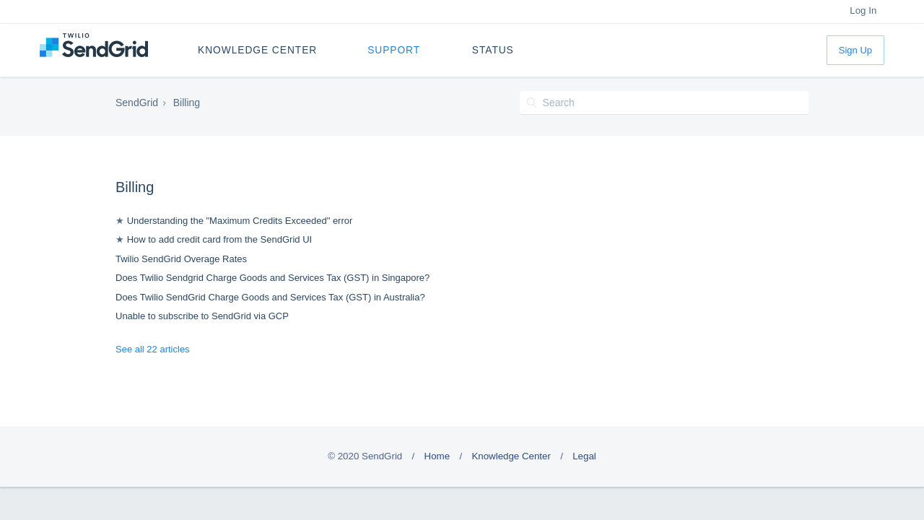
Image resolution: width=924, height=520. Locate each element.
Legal (584, 456)
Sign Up (855, 50)
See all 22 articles (153, 349)
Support (393, 50)
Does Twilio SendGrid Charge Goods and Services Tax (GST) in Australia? (270, 297)
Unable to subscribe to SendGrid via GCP (202, 316)
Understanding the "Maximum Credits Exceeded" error (240, 220)
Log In (863, 10)
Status (493, 50)
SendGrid (137, 102)
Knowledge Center (257, 50)
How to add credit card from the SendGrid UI (220, 239)
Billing (135, 187)
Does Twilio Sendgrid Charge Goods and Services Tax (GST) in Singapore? (273, 277)
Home (437, 456)
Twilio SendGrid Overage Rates (181, 259)
